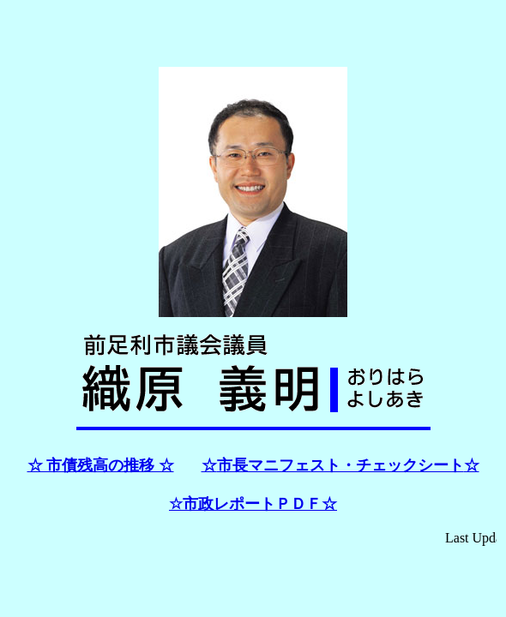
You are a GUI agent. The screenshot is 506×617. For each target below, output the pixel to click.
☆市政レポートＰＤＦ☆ (253, 503)
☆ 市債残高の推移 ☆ (100, 465)
